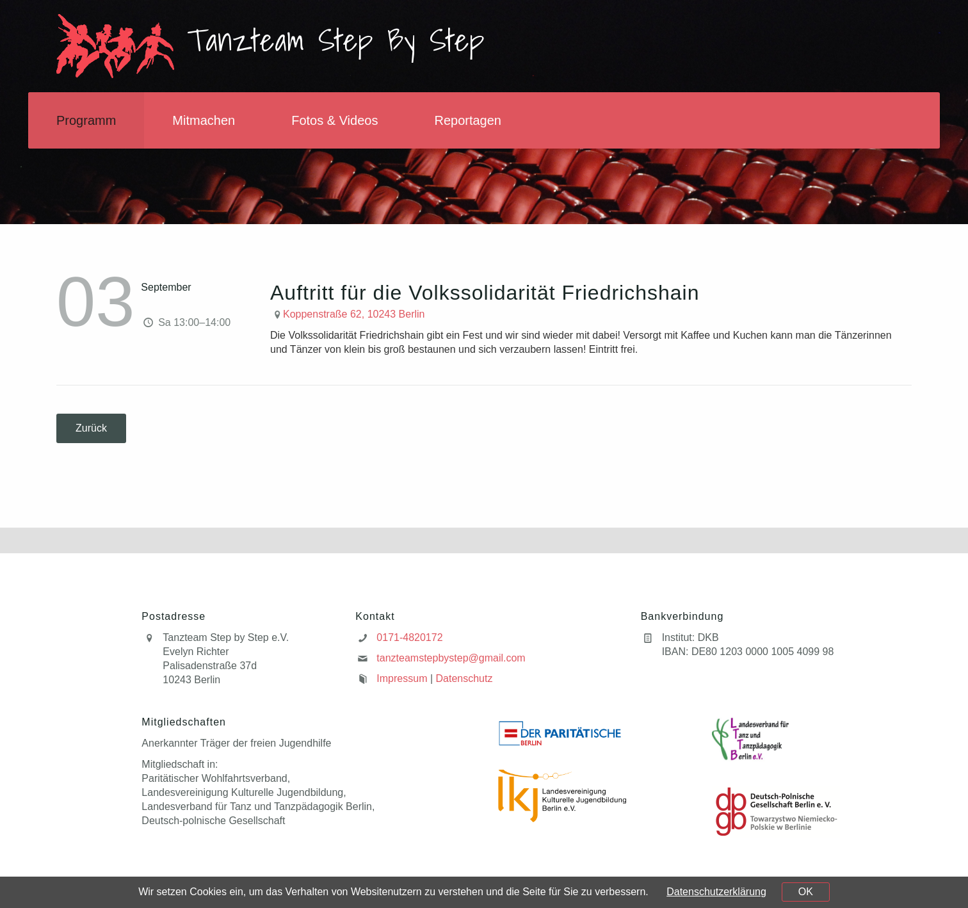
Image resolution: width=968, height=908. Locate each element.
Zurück (91, 428)
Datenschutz (464, 678)
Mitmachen (203, 120)
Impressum (401, 678)
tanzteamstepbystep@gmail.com (450, 658)
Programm (86, 120)
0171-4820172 (409, 637)
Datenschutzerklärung (716, 891)
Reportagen (467, 120)
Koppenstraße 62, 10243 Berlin (353, 314)
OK (805, 891)
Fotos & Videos (334, 120)
